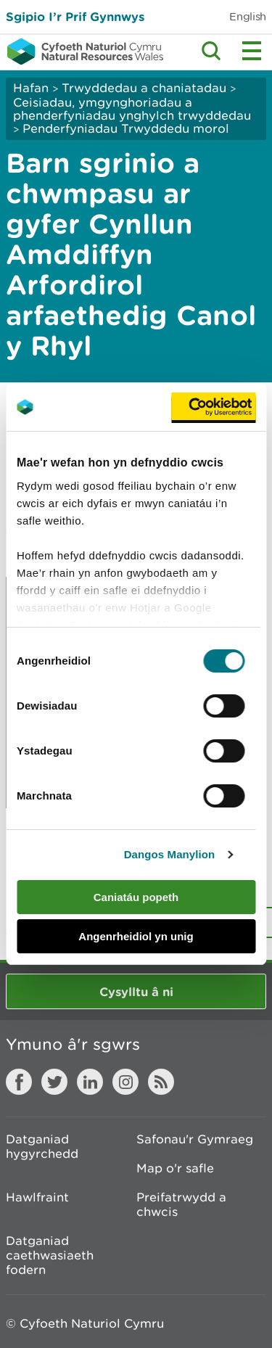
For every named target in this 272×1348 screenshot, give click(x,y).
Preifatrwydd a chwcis (181, 1204)
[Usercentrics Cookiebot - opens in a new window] (213, 407)
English (247, 16)
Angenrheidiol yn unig (135, 936)
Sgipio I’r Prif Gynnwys (75, 16)
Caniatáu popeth (136, 897)
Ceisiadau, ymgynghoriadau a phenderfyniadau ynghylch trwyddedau (132, 109)
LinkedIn (90, 1082)
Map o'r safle (175, 1168)
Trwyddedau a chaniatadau (144, 88)
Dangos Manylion (169, 854)
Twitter (54, 1082)
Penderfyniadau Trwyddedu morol (125, 128)
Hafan (31, 88)
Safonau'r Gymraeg (194, 1139)
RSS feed (161, 1082)
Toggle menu (251, 50)
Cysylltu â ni (136, 991)
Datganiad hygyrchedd (42, 1146)
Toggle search (211, 50)
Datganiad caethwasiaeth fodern (50, 1255)
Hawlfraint (37, 1197)
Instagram (125, 1082)
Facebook (19, 1082)
